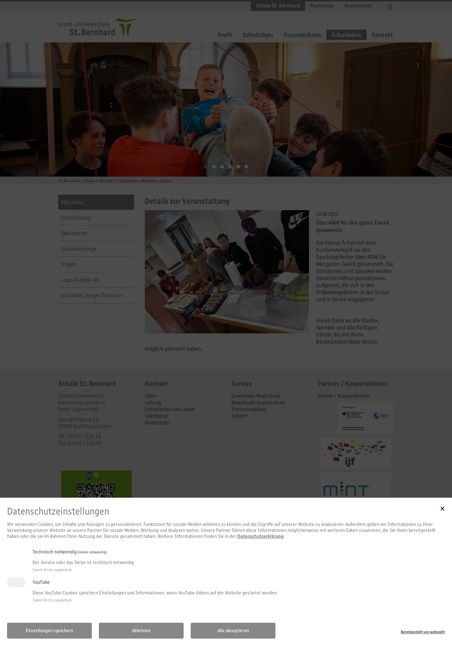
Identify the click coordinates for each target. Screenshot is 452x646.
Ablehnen (141, 631)
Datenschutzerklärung (260, 536)
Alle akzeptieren (233, 631)
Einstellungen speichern (49, 631)
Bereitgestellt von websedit (423, 631)
